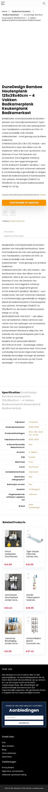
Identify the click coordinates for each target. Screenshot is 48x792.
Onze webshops (9, 753)
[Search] (44, 3)
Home (4, 11)
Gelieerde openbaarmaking (14, 774)
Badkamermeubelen (21, 11)
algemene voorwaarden (12, 771)
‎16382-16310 (34, 427)
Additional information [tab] (14, 236)
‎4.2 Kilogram (34, 489)
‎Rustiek (32, 457)
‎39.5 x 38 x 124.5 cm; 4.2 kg (36, 433)
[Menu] (3, 3)
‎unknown (33, 494)
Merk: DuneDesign (34, 506)
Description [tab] (9, 231)
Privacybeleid (8, 767)
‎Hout (31, 462)
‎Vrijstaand (33, 472)
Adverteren (7, 756)
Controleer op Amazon (24, 202)
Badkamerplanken (11, 15)
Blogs (4, 749)
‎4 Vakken (33, 452)
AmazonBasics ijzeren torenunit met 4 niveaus (33, 642)
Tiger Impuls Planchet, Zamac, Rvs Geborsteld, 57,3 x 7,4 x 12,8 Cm (33, 558)
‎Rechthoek (33, 467)
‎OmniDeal (33, 422)
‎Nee (30, 444)
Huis (4, 742)
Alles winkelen (8, 746)
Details (42, 195)
